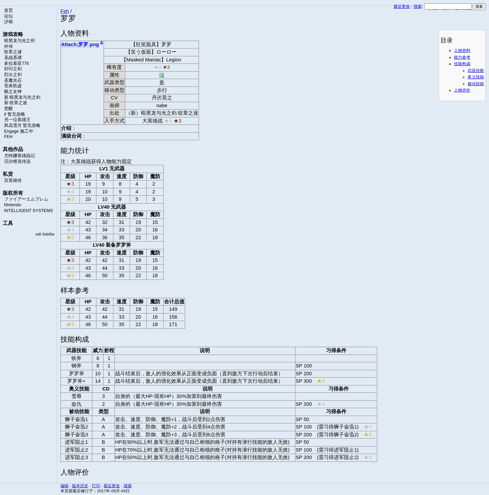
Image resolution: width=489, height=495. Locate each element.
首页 (8, 10)
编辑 (64, 485)
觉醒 (8, 108)
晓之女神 (13, 91)
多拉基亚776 (16, 63)
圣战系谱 (13, 57)
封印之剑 (13, 68)
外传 (8, 46)
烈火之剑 (13, 74)
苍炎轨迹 (13, 85)
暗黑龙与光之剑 (19, 40)
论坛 (8, 16)
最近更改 (402, 6)
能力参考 (462, 57)
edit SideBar (45, 234)
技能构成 (462, 63)
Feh (64, 11)
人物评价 (462, 90)
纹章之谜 (13, 52)
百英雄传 (13, 180)
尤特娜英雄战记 (19, 155)
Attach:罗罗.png (80, 44)
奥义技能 (476, 77)
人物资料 (462, 50)
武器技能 (476, 70)
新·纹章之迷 (15, 102)
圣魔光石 (13, 80)
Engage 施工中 (18, 131)
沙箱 (8, 21)
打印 (96, 485)
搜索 (418, 6)
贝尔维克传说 (17, 161)
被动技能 (476, 83)
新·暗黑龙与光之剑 (22, 97)
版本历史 (80, 485)
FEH (8, 136)
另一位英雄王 (17, 119)
